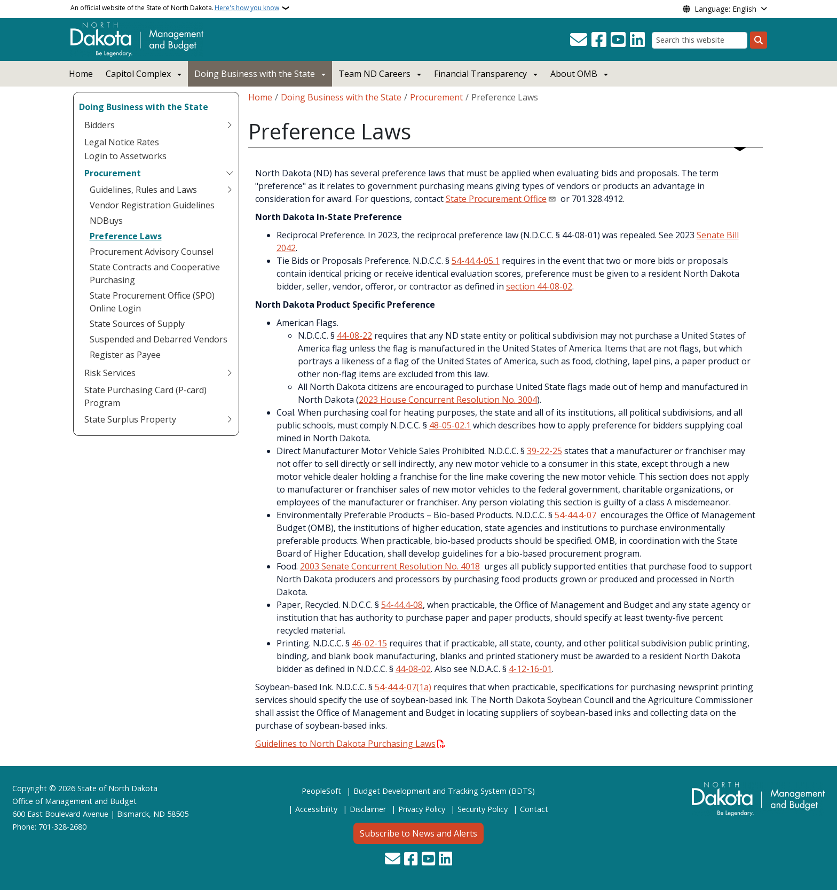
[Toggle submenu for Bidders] (229, 125)
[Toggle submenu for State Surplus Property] (229, 419)
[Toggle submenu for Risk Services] (229, 372)
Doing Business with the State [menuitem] (143, 107)
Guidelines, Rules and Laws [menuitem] (143, 190)
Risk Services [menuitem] (110, 373)
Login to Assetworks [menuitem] (125, 156)
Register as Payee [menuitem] (125, 355)
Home (81, 74)
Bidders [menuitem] (99, 125)
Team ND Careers (374, 74)
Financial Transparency (480, 74)
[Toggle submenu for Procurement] (229, 173)
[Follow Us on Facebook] (598, 40)
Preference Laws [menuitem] (126, 236)
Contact (534, 809)
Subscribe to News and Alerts (418, 833)
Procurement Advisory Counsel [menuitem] (152, 251)
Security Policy (482, 809)
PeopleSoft (321, 791)
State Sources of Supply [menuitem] (137, 324)
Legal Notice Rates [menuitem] (121, 142)
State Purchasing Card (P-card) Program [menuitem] (145, 396)
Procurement (436, 97)
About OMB (573, 74)
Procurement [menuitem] (112, 173)
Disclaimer (368, 809)
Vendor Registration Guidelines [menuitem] (152, 205)
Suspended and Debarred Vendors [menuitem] (158, 339)
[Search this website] (699, 40)
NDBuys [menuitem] (106, 221)
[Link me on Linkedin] (637, 40)
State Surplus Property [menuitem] (130, 419)
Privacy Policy (421, 809)
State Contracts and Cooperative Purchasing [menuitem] (155, 273)
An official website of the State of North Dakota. (174, 8)
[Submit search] (758, 40)
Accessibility (316, 809)
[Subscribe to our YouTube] (618, 40)
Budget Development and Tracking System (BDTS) (444, 791)
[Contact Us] (578, 40)
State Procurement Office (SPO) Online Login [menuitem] (152, 302)
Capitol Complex (138, 74)
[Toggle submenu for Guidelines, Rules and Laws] (229, 189)
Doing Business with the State (254, 74)
